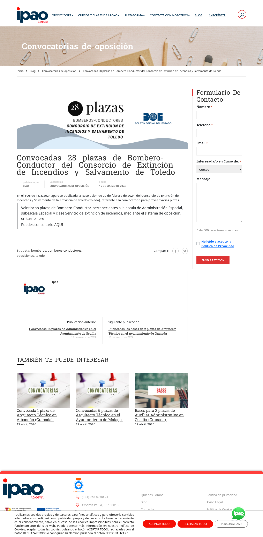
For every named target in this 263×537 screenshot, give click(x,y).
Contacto (147, 494)
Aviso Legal (214, 487)
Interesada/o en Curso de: (218, 161)
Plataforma (134, 15)
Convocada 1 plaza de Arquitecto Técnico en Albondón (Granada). (37, 415)
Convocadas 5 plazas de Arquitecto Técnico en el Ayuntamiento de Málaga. (99, 415)
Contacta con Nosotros (169, 15)
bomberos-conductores (64, 250)
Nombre (204, 106)
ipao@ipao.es (88, 504)
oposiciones (25, 255)
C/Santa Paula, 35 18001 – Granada (97, 493)
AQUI (58, 224)
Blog (199, 15)
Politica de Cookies (219, 494)
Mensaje (203, 179)
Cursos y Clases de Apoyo (98, 15)
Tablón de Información (222, 502)
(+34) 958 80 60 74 (91, 482)
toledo (40, 255)
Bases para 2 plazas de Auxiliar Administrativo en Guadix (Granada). (159, 415)
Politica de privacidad (221, 480)
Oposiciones (61, 15)
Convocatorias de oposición (59, 71)
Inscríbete (217, 15)
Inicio (20, 71)
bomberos (38, 250)
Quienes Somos (152, 480)
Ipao (26, 186)
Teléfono (204, 125)
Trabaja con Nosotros (156, 502)
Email (202, 143)
